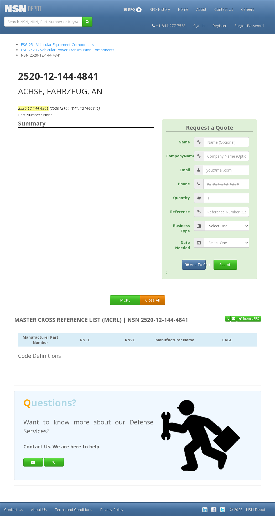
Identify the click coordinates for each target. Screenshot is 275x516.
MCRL (125, 300)
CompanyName (180, 155)
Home (183, 9)
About (201, 9)
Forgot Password (249, 25)
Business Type (181, 228)
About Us (39, 509)
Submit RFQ (249, 318)
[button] (133, 9)
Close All (152, 300)
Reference (180, 211)
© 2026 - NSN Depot (248, 509)
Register (219, 25)
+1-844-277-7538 (168, 25)
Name (184, 141)
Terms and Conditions (73, 509)
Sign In (199, 25)
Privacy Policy (111, 509)
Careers (247, 9)
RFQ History (159, 9)
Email (185, 169)
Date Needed (182, 245)
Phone (184, 183)
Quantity (181, 197)
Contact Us (223, 9)
